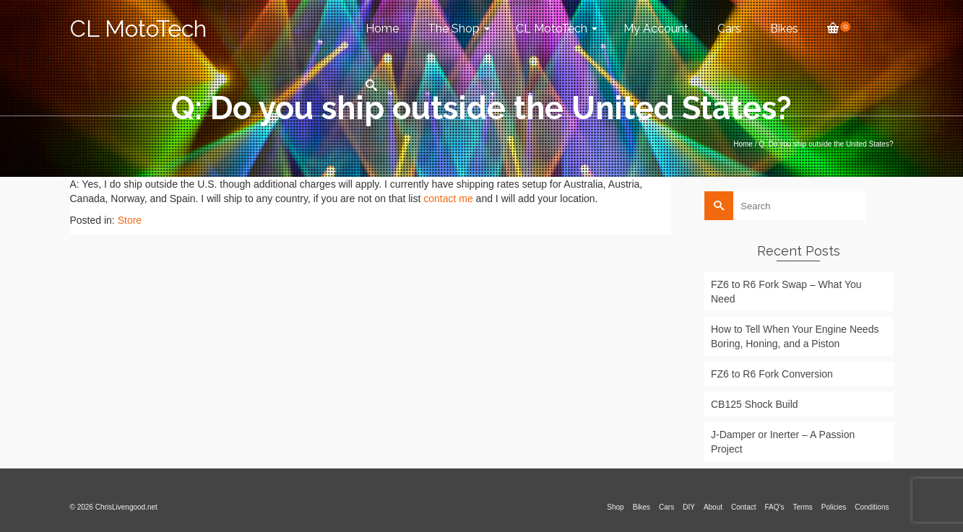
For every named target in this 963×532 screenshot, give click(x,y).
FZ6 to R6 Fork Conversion (772, 374)
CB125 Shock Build (754, 404)
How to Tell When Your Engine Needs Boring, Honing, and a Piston (794, 336)
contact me (447, 198)
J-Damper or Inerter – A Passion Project (783, 442)
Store (130, 220)
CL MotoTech (138, 28)
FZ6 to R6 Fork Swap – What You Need (786, 292)
